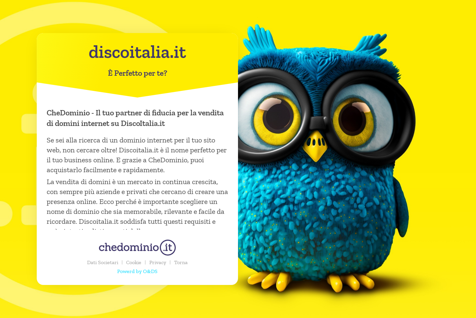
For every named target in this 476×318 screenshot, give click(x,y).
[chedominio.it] (137, 248)
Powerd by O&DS (137, 271)
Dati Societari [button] (102, 262)
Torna (181, 262)
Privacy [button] (157, 262)
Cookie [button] (133, 262)
